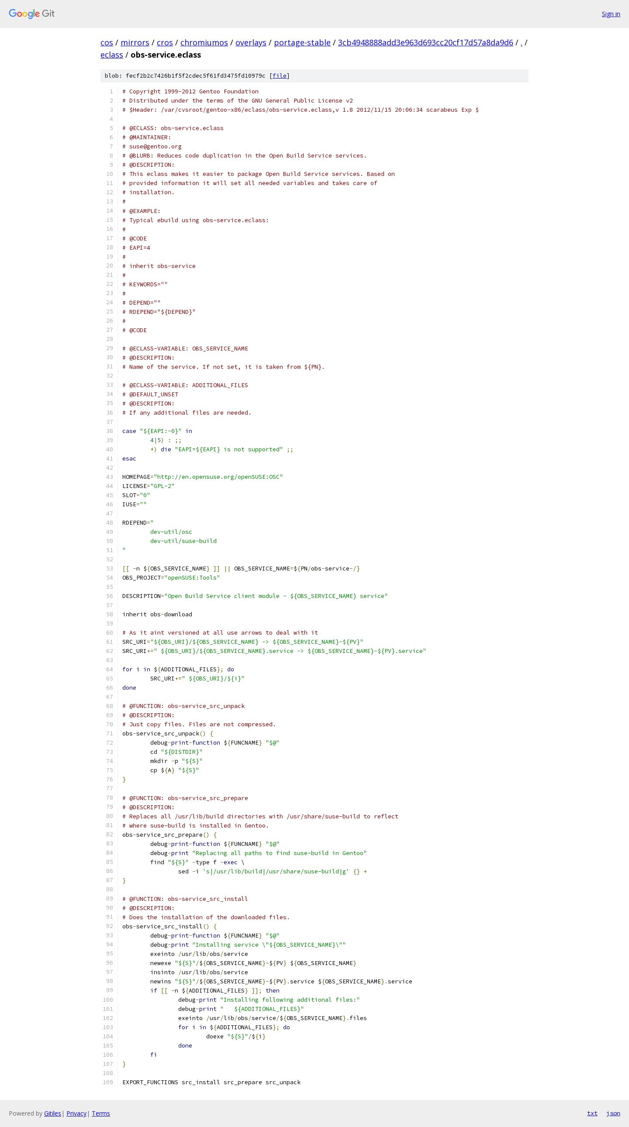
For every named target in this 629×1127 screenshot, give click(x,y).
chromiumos (204, 42)
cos (106, 42)
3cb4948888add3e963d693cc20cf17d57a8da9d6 (425, 42)
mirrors (135, 42)
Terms (101, 1113)
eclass (111, 54)
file (280, 75)
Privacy (76, 1113)
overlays (250, 42)
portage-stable (302, 42)
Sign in (611, 14)
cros (165, 42)
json (613, 1113)
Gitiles (52, 1113)
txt (592, 1113)
